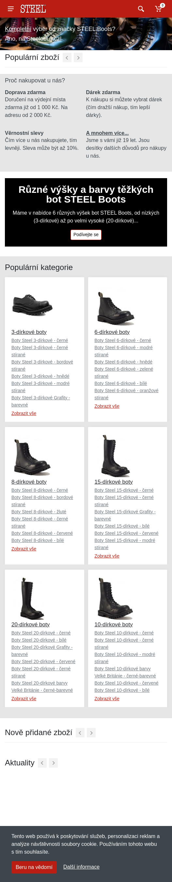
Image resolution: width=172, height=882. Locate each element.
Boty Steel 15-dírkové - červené (127, 533)
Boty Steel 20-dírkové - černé (40, 632)
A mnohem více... (107, 133)
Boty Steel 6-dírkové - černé (123, 340)
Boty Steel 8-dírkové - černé (39, 490)
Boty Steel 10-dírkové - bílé (122, 690)
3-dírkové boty (29, 332)
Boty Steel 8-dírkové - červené (42, 533)
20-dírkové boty (30, 624)
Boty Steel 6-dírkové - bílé (121, 383)
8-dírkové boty (29, 482)
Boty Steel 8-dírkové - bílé (37, 540)
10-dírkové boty (114, 624)
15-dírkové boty (114, 482)
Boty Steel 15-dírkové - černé (124, 490)
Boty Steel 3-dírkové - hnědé (40, 376)
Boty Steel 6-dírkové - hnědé (123, 361)
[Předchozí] (67, 57)
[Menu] (11, 9)
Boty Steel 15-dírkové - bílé (122, 526)
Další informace (81, 867)
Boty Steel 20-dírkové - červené (43, 661)
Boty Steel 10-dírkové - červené (127, 683)
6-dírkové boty (112, 332)
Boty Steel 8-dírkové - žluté (38, 511)
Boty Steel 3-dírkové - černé (39, 340)
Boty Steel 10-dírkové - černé (124, 632)
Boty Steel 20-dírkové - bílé (39, 640)
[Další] (78, 57)
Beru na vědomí (34, 867)
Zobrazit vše (23, 413)
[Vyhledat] (140, 9)
